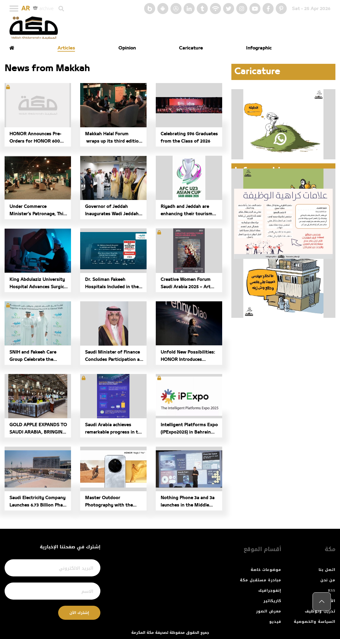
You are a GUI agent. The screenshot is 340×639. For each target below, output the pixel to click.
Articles (66, 48)
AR (25, 8)
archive (43, 8)
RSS (331, 590)
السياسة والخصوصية (314, 621)
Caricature (191, 48)
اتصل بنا (327, 569)
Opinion (127, 48)
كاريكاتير (272, 600)
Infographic (259, 48)
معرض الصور (268, 611)
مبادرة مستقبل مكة (260, 580)
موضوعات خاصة (266, 569)
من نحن (327, 580)
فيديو (275, 621)
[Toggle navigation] (13, 8)
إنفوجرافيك (269, 590)
